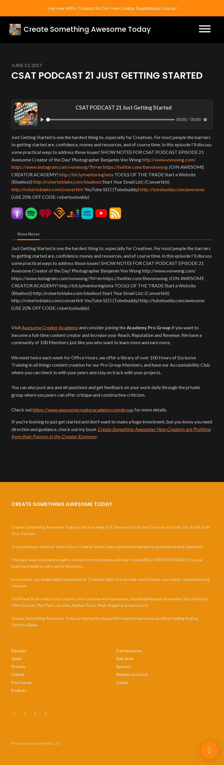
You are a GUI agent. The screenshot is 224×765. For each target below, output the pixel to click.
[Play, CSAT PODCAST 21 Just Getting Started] (42, 120)
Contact (17, 674)
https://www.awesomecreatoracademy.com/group (83, 409)
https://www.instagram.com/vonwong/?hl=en (56, 167)
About (16, 658)
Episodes (18, 650)
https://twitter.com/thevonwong (135, 167)
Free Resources (129, 650)
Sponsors (123, 666)
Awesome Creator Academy (50, 327)
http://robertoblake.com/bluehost (67, 181)
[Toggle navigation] (205, 29)
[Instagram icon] (35, 713)
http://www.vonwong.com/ (169, 159)
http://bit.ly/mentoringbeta (86, 174)
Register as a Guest (132, 674)
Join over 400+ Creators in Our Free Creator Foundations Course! (112, 8)
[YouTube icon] (14, 713)
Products (18, 690)
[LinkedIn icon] (46, 713)
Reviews (18, 666)
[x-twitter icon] (25, 713)
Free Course (21, 682)
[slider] (110, 119)
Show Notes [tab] (28, 233)
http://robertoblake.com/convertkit (47, 189)
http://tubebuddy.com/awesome (172, 189)
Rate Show (124, 658)
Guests (122, 682)
